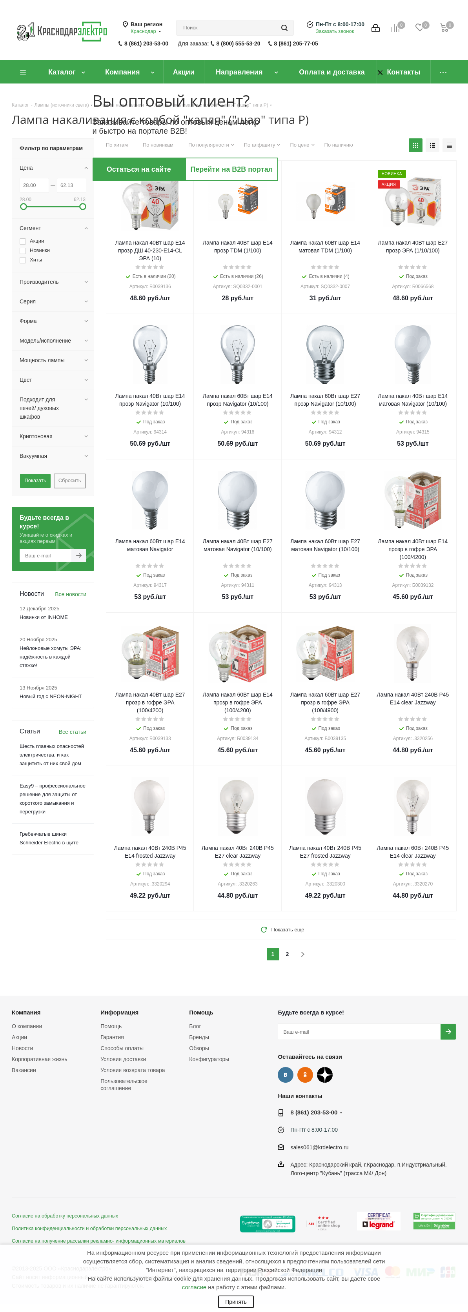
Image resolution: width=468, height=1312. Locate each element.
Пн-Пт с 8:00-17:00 (340, 24)
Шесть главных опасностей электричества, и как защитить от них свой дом (52, 754)
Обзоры (199, 1048)
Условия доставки (123, 1059)
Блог (195, 1026)
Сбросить (69, 480)
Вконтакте (285, 1075)
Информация (119, 1012)
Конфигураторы (209, 1059)
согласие (194, 1287)
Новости (22, 1048)
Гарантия (112, 1037)
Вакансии (24, 1070)
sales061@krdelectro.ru (319, 1147)
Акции (19, 1037)
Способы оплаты (122, 1048)
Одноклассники (305, 1075)
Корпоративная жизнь (39, 1059)
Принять (236, 1302)
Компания (26, 1012)
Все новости (70, 594)
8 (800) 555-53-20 (238, 43)
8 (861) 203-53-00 (146, 43)
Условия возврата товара (132, 1070)
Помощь (111, 1026)
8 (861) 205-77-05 (296, 43)
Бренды (199, 1037)
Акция (126, 174)
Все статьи (72, 732)
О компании (27, 1026)
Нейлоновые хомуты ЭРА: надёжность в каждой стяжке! (51, 656)
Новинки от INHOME (44, 617)
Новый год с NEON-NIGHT (51, 696)
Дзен (325, 1075)
